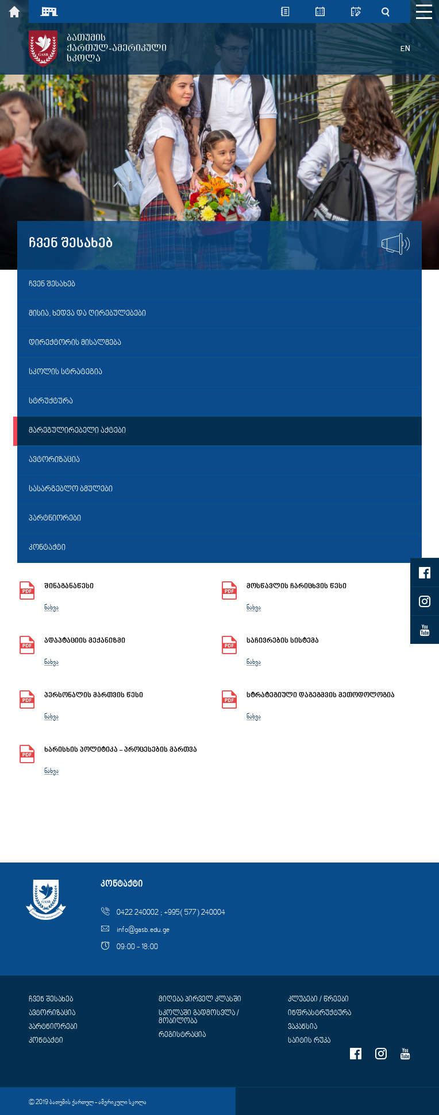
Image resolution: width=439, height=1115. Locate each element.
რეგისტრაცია (182, 1035)
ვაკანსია (302, 1027)
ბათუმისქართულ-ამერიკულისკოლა (117, 48)
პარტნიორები (55, 519)
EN (405, 49)
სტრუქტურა (51, 402)
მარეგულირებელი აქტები (77, 431)
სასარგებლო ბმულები (71, 489)
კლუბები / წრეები (318, 1000)
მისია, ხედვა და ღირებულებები (87, 314)
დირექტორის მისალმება (75, 343)
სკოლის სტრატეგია (65, 372)
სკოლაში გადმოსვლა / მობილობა (199, 1017)
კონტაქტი (47, 548)
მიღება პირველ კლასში (200, 1000)
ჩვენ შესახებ (52, 285)
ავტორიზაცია (54, 460)
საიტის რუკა (309, 1041)
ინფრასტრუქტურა (319, 1013)
